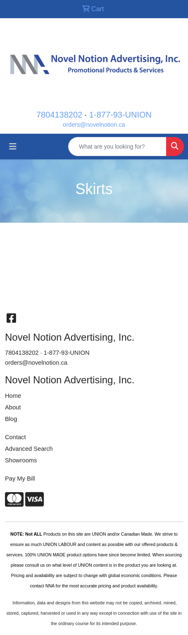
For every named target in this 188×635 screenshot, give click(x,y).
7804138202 (59, 114)
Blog (11, 419)
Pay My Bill (20, 478)
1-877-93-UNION (120, 114)
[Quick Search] (117, 146)
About (13, 407)
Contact (15, 437)
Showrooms (21, 460)
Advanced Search (29, 448)
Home (13, 395)
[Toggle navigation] (12, 146)
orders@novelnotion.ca (94, 124)
